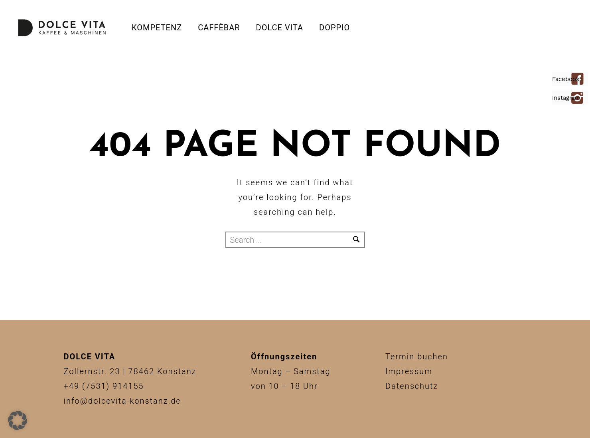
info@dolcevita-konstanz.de (122, 401)
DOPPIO (334, 27)
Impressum (408, 371)
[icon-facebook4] (579, 79)
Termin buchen (416, 356)
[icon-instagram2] (579, 98)
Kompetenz (157, 27)
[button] (17, 420)
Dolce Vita (279, 27)
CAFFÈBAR (219, 27)
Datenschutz (411, 386)
